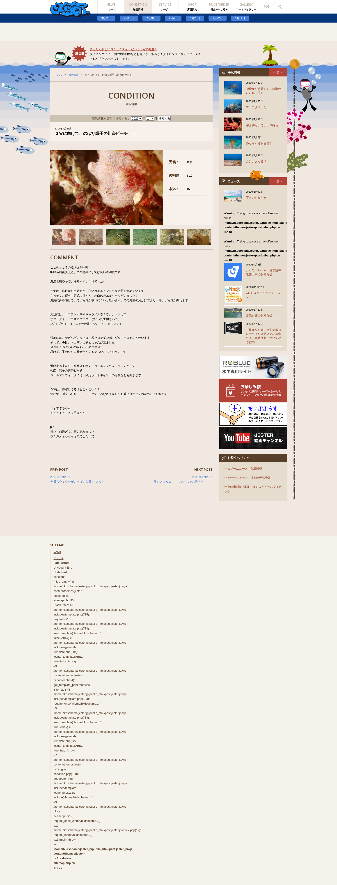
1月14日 (240, 18)
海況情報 (73, 74)
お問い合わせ (266, 7)
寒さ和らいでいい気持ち (262, 125)
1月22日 (217, 18)
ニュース (59, 558)
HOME (58, 74)
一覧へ (278, 72)
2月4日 (173, 18)
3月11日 (106, 18)
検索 (280, 7)
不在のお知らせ (256, 197)
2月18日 (151, 18)
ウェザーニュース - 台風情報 (243, 468)
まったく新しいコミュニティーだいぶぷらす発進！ (123, 49)
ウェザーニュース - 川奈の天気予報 (247, 477)
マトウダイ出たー (257, 107)
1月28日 (195, 18)
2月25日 (129, 18)
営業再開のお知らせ (259, 315)
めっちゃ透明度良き (259, 143)
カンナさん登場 (256, 161)
